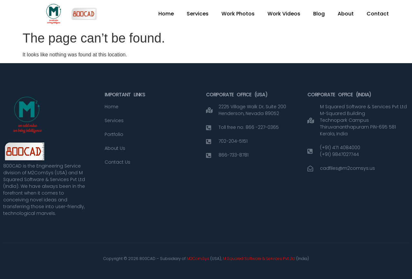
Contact (378, 13)
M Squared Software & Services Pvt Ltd (259, 258)
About (346, 13)
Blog (319, 13)
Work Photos (238, 13)
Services (198, 13)
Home (166, 13)
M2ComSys (198, 258)
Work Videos (283, 13)
